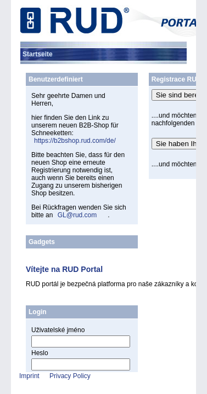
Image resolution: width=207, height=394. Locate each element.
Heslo (39, 353)
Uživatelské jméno (58, 330)
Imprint (29, 376)
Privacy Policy (70, 376)
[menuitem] (37, 54)
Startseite (38, 54)
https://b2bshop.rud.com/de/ (75, 140)
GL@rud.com (77, 215)
